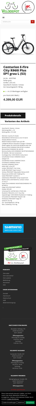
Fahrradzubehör (8, 276)
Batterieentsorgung (9, 303)
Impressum (6, 296)
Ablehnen (21, 402)
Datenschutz (7, 298)
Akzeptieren (30, 402)
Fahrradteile (7, 278)
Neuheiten (6, 282)
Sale (4, 285)
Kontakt (5, 293)
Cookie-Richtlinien (13, 399)
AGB (4, 300)
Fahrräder (6, 273)
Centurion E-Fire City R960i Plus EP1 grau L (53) (16, 70)
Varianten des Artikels (17, 121)
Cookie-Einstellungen (9, 402)
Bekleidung (6, 280)
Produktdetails (13, 115)
